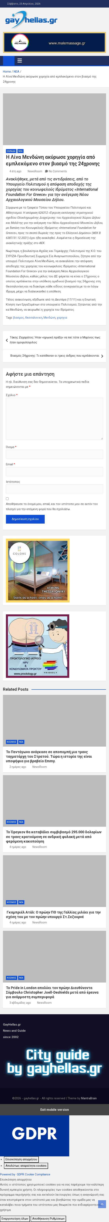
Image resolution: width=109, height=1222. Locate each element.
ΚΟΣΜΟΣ (11, 742)
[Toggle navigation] (19, 60)
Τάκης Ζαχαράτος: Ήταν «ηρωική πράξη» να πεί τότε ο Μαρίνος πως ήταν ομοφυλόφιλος (55, 340)
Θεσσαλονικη (33, 317)
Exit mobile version (54, 1110)
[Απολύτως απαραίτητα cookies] (26, 1166)
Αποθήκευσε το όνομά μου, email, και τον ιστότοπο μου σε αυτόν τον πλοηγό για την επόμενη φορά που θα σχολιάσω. (52, 506)
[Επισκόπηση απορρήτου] (21, 1159)
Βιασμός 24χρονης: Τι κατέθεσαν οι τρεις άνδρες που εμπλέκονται (54, 355)
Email (10, 464)
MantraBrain (89, 1098)
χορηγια (62, 317)
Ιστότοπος (13, 482)
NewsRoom (35, 171)
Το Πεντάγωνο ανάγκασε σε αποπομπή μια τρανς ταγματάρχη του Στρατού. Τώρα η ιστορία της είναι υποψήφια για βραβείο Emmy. (49, 756)
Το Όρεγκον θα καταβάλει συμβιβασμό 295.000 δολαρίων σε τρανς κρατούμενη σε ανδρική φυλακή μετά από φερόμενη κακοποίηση (53, 836)
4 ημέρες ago (17, 847)
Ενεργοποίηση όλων (15, 1218)
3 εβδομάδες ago (20, 1002)
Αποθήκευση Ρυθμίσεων (48, 1218)
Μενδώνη (50, 317)
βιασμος (18, 317)
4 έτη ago (15, 171)
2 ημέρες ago (17, 766)
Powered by (25, 1174)
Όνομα (11, 447)
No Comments (58, 171)
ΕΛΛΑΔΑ (11, 151)
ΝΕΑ (20, 151)
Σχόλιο (12, 395)
